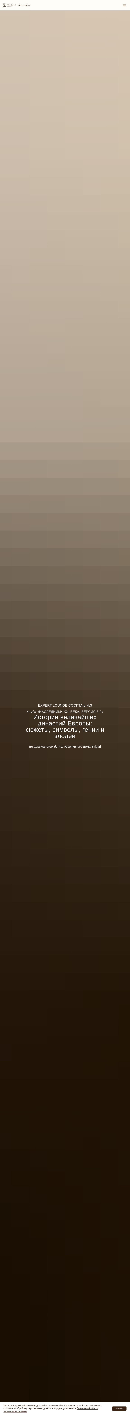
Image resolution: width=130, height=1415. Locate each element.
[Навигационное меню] (124, 5)
